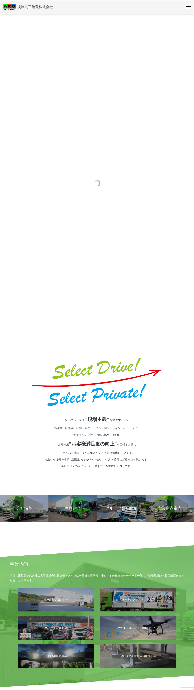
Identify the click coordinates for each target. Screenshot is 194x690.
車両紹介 (110, 650)
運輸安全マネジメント (67, 657)
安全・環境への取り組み (70, 650)
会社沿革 (21, 663)
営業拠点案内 (23, 657)
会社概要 (21, 650)
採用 (139, 650)
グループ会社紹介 (25, 669)
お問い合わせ (170, 650)
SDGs (58, 663)
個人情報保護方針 (25, 675)
